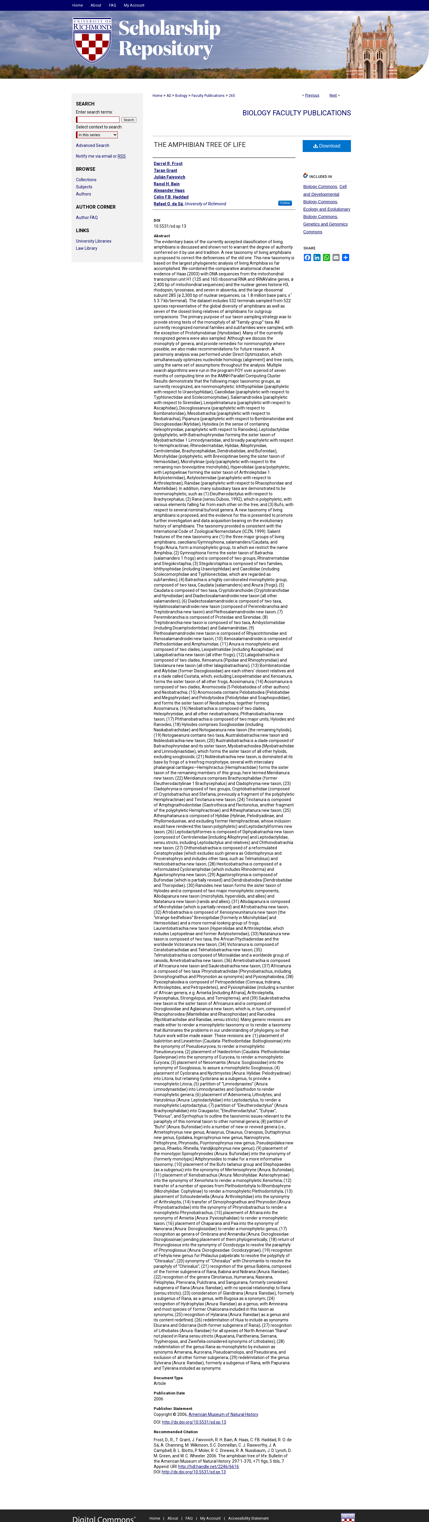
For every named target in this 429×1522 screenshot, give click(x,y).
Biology (181, 96)
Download (327, 145)
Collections (86, 179)
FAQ (189, 1518)
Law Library (86, 248)
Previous (312, 95)
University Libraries (93, 241)
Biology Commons (320, 186)
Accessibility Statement (248, 1518)
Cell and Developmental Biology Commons (325, 194)
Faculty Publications (208, 96)
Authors (83, 194)
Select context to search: (99, 127)
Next (333, 95)
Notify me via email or (101, 156)
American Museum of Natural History (223, 1414)
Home (157, 96)
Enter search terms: (94, 112)
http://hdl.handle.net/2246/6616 (208, 1466)
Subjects (84, 186)
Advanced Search (92, 145)
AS (169, 96)
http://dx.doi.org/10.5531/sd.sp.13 (194, 1422)
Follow (285, 203)
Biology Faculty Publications (297, 113)
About (172, 1518)
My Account (210, 1518)
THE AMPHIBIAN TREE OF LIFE (200, 144)
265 (232, 96)
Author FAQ (87, 217)
